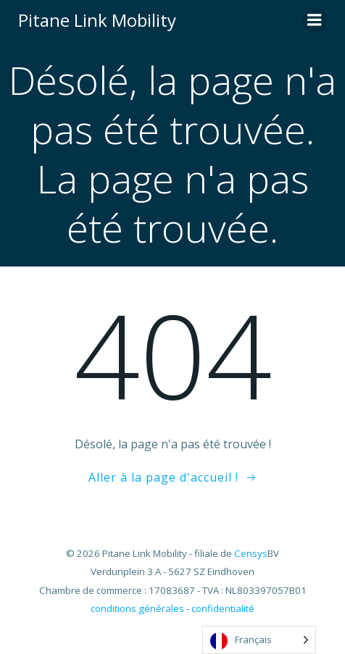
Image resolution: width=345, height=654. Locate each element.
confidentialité (222, 608)
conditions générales (137, 608)
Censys (250, 553)
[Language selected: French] (259, 640)
